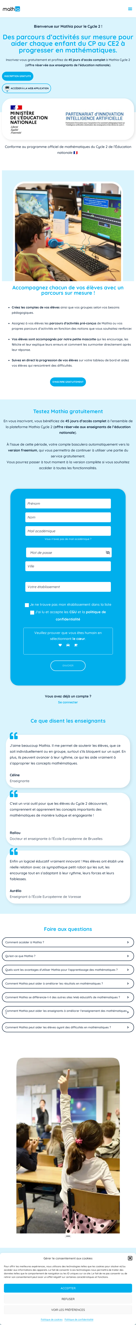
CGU (73, 612)
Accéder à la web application (26, 89)
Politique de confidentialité (79, 1319)
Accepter (68, 1288)
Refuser (68, 1299)
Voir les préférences (68, 1310)
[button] (130, 1258)
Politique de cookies (52, 1319)
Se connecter (68, 702)
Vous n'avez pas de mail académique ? (68, 538)
